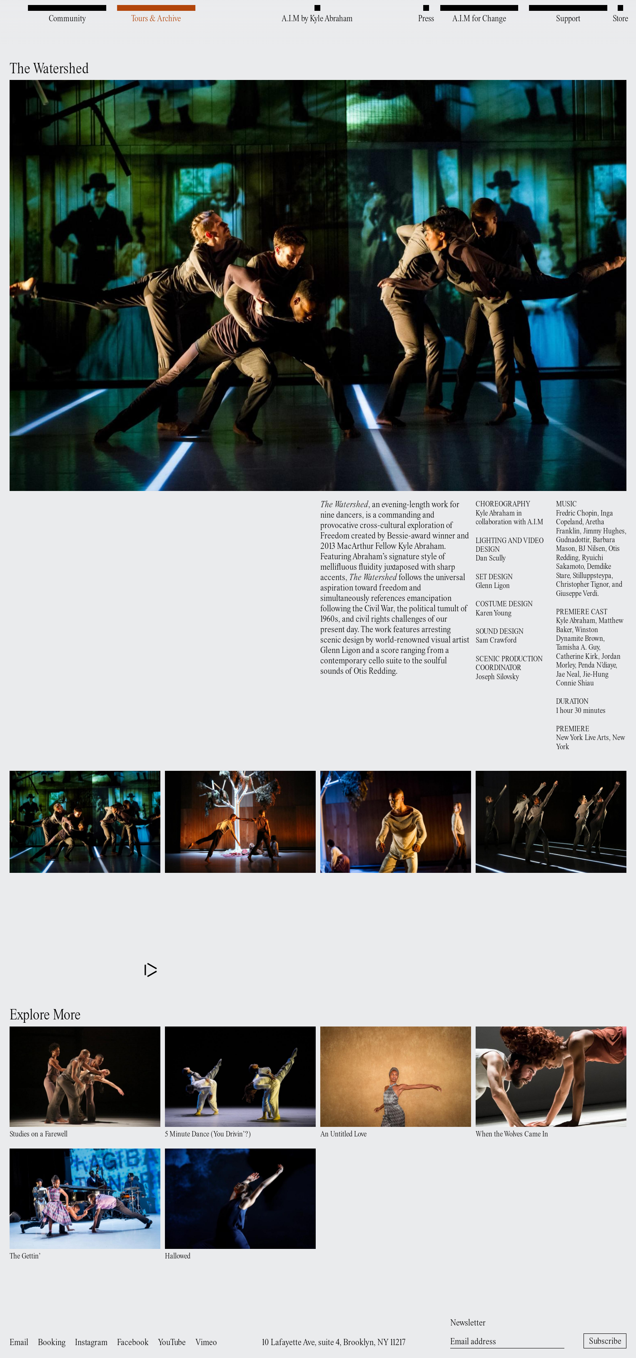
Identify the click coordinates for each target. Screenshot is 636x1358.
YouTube (172, 1343)
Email (19, 1343)
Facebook (133, 1343)
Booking (51, 1343)
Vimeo (206, 1343)
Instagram (91, 1343)
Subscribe (605, 1341)
